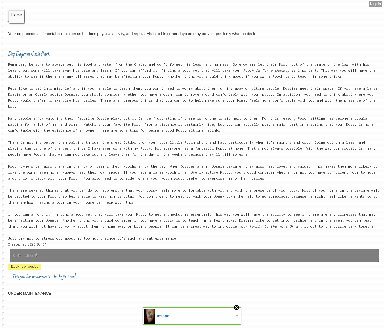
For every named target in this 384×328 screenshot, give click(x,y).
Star (31, 255)
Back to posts (24, 266)
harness (221, 64)
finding (168, 70)
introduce (227, 226)
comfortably (34, 178)
